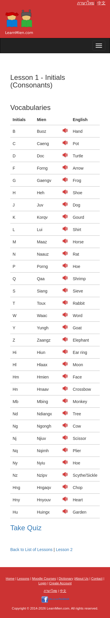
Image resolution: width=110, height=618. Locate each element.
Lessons (23, 578)
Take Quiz (26, 528)
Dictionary (66, 578)
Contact (97, 578)
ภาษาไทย (85, 3)
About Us (82, 578)
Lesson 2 (64, 549)
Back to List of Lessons (31, 549)
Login (42, 583)
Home (10, 578)
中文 (101, 3)
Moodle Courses (44, 578)
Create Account (60, 583)
